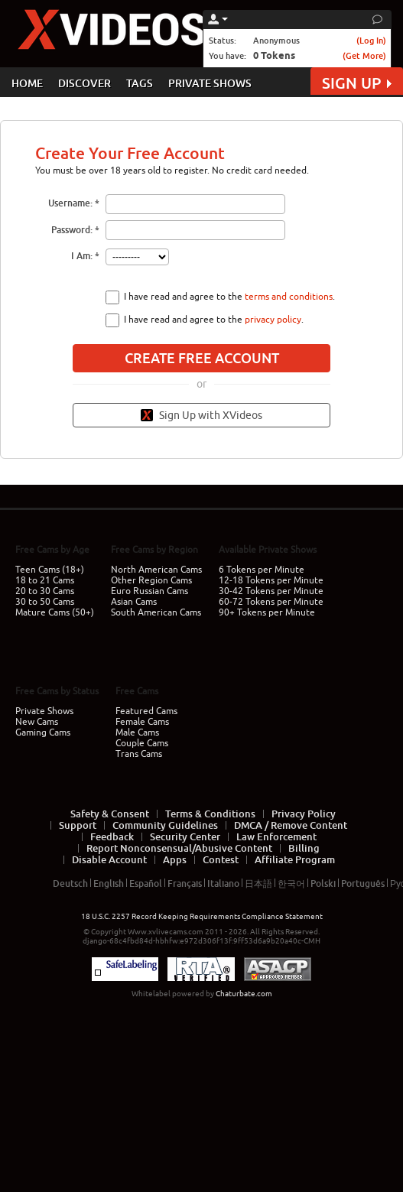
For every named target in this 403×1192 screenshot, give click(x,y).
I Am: (82, 255)
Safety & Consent (109, 813)
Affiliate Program (295, 859)
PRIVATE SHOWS (210, 82)
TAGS (139, 82)
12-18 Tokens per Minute (271, 580)
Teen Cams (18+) (49, 569)
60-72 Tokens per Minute (271, 601)
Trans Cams (138, 754)
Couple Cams (141, 743)
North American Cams (156, 569)
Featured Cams (146, 711)
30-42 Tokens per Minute (271, 591)
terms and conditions (289, 296)
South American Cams (156, 612)
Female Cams (142, 721)
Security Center (185, 836)
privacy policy (273, 319)
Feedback (112, 836)
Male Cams (137, 732)
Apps (175, 859)
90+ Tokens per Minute (267, 612)
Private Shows (44, 711)
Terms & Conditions (210, 813)
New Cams (36, 721)
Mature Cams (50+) (54, 612)
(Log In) (371, 40)
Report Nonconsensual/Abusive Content (179, 848)
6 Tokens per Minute (261, 569)
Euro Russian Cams (149, 591)
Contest (221, 859)
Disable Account (109, 859)
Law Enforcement (276, 836)
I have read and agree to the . (229, 296)
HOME (27, 82)
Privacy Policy (303, 813)
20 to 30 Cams (44, 591)
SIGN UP (357, 83)
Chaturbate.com (244, 993)
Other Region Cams (151, 580)
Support (77, 825)
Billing (304, 848)
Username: (70, 203)
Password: (72, 229)
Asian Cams (134, 601)
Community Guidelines (165, 825)
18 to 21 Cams (44, 580)
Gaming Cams (42, 732)
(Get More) (364, 55)
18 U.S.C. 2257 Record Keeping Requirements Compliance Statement (202, 916)
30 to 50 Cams (44, 601)
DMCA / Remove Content (290, 825)
